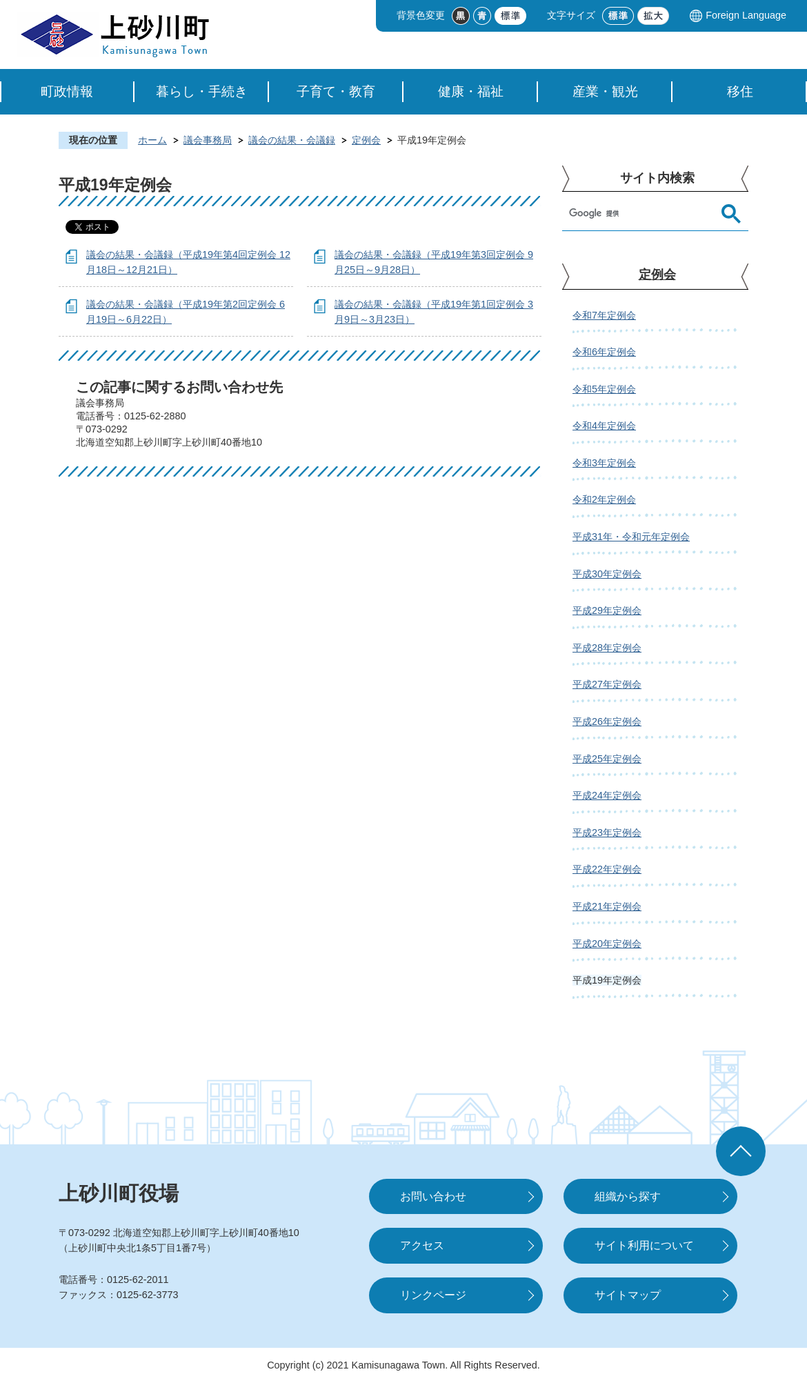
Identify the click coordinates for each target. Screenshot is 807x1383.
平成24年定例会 (606, 795)
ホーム (152, 140)
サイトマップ (628, 1295)
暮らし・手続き (202, 91)
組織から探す (628, 1196)
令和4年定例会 (604, 425)
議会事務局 (207, 140)
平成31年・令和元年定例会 (631, 536)
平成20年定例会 (606, 943)
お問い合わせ (433, 1196)
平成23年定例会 (606, 832)
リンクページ (433, 1295)
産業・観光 (605, 91)
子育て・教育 (336, 91)
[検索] (641, 213)
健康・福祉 (471, 91)
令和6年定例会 (604, 351)
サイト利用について (644, 1245)
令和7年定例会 (604, 315)
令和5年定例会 (604, 389)
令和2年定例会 (604, 499)
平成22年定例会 (606, 869)
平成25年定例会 (606, 758)
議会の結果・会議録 (291, 140)
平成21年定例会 (606, 906)
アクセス (422, 1245)
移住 (740, 91)
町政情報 (67, 91)
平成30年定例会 (606, 573)
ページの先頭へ (741, 1151)
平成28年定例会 (606, 647)
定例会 (366, 140)
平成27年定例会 (606, 684)
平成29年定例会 (606, 610)
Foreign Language (746, 15)
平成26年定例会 (606, 721)
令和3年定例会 (604, 462)
